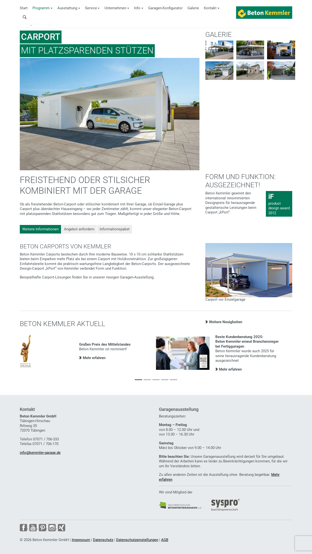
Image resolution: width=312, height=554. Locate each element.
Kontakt (210, 8)
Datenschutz (103, 540)
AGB (164, 540)
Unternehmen (115, 8)
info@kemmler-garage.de (40, 452)
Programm (41, 8)
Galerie (193, 8)
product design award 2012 (279, 203)
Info (137, 8)
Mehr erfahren (94, 358)
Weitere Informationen (40, 229)
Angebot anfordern (79, 229)
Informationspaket (115, 229)
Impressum (81, 540)
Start (24, 8)
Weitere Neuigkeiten (225, 322)
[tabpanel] (88, 351)
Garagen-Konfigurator (165, 8)
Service (91, 8)
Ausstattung (67, 8)
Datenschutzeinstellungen (137, 540)
